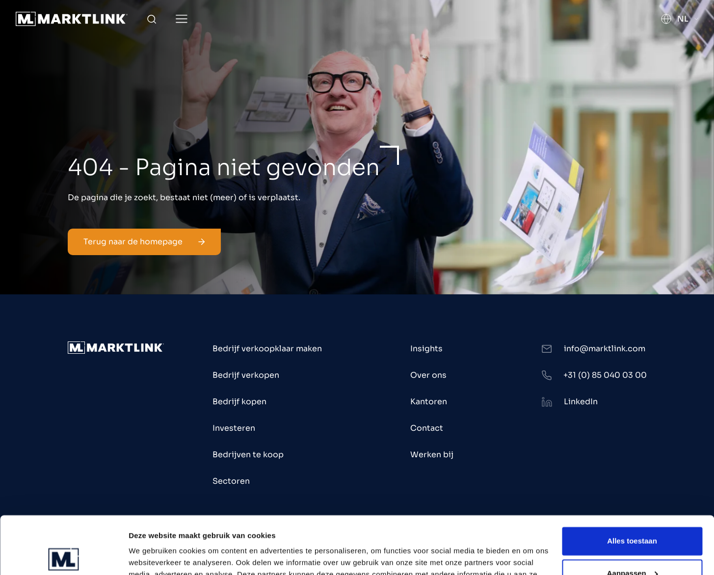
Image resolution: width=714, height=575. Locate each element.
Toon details (150, 555)
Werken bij (431, 454)
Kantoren (428, 401)
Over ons (428, 375)
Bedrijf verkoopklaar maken (267, 348)
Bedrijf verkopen (245, 375)
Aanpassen (632, 515)
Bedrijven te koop (248, 454)
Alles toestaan (632, 483)
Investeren (233, 428)
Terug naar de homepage (144, 241)
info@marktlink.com (604, 348)
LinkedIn (581, 401)
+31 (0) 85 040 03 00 (605, 375)
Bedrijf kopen (239, 401)
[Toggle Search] (151, 19)
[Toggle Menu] (181, 19)
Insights (426, 348)
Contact (426, 428)
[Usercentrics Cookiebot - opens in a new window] (63, 556)
